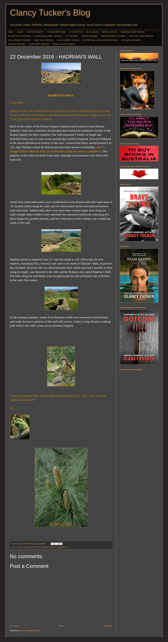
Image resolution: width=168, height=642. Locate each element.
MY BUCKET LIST (76, 32)
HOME (10, 32)
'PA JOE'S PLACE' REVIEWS (19, 36)
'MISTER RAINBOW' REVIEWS (113, 36)
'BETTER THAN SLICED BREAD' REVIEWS (100, 40)
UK (67, 547)
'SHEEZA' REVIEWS (89, 36)
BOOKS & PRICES (109, 32)
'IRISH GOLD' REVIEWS (43, 40)
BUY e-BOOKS (93, 32)
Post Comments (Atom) (30, 631)
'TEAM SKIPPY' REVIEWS (39, 44)
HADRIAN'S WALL (49, 547)
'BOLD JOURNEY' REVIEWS (19, 40)
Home (61, 626)
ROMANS (61, 547)
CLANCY (20, 32)
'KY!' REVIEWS (72, 36)
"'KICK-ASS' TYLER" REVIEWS (141, 36)
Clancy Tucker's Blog (50, 12)
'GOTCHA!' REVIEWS (16, 44)
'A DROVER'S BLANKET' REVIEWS (48, 36)
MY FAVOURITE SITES (56, 32)
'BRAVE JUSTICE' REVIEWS (64, 44)
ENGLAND (36, 547)
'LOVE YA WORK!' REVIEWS (68, 40)
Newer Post (15, 626)
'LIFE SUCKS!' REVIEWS (131, 40)
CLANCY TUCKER (24, 547)
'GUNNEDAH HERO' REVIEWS (132, 32)
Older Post (107, 626)
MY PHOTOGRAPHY (35, 32)
